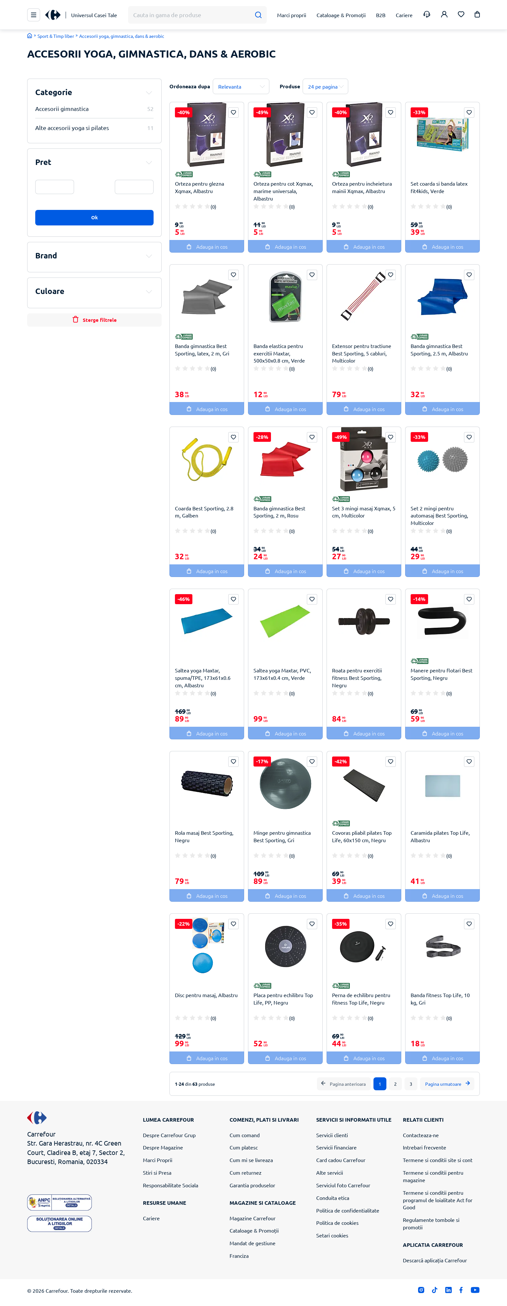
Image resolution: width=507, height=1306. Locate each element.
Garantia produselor (252, 1185)
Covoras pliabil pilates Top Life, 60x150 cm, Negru (362, 836)
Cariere (151, 1218)
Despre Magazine (163, 1147)
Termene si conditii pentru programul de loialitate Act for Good (437, 1200)
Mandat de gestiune (252, 1243)
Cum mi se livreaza (251, 1160)
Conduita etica (332, 1197)
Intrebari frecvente (424, 1147)
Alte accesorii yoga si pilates (94, 128)
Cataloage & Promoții (254, 1230)
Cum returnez (246, 1172)
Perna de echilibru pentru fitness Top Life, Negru (361, 999)
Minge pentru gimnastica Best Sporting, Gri (282, 836)
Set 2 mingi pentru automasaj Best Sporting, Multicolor (439, 515)
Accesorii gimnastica (94, 108)
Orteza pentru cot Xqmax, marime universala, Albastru (283, 190)
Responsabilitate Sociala (170, 1185)
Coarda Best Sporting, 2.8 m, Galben (204, 512)
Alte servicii (329, 1172)
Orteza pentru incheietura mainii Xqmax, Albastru (362, 187)
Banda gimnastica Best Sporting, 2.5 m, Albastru (439, 349)
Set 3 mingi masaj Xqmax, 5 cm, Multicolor (363, 512)
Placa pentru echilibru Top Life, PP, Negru (283, 999)
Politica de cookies (337, 1222)
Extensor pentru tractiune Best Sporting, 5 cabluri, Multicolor (361, 353)
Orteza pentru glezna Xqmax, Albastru (199, 187)
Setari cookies (332, 1235)
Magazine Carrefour (252, 1218)
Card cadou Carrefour (340, 1160)
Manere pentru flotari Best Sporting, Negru (441, 674)
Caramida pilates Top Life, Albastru (440, 836)
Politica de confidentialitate (347, 1210)
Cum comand (245, 1135)
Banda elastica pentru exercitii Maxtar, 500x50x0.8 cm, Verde (279, 353)
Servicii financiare (336, 1147)
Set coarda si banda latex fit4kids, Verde (439, 187)
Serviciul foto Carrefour (343, 1185)
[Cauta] (258, 15)
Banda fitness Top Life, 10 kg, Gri (440, 999)
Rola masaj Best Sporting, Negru (204, 836)
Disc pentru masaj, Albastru (206, 995)
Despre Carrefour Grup (169, 1135)
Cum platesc (244, 1147)
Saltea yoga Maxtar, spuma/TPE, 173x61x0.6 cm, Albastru (203, 677)
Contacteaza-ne (421, 1135)
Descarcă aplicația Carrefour (435, 1260)
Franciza (239, 1255)
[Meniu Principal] (33, 14)
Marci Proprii (157, 1160)
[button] (477, 15)
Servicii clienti (332, 1135)
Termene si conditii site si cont (437, 1160)
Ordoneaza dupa (189, 86)
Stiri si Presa (157, 1172)
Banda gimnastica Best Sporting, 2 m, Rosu (279, 512)
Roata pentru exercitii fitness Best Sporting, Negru (357, 677)
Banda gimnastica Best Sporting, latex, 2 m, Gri (202, 349)
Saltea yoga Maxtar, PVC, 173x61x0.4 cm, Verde (282, 674)
